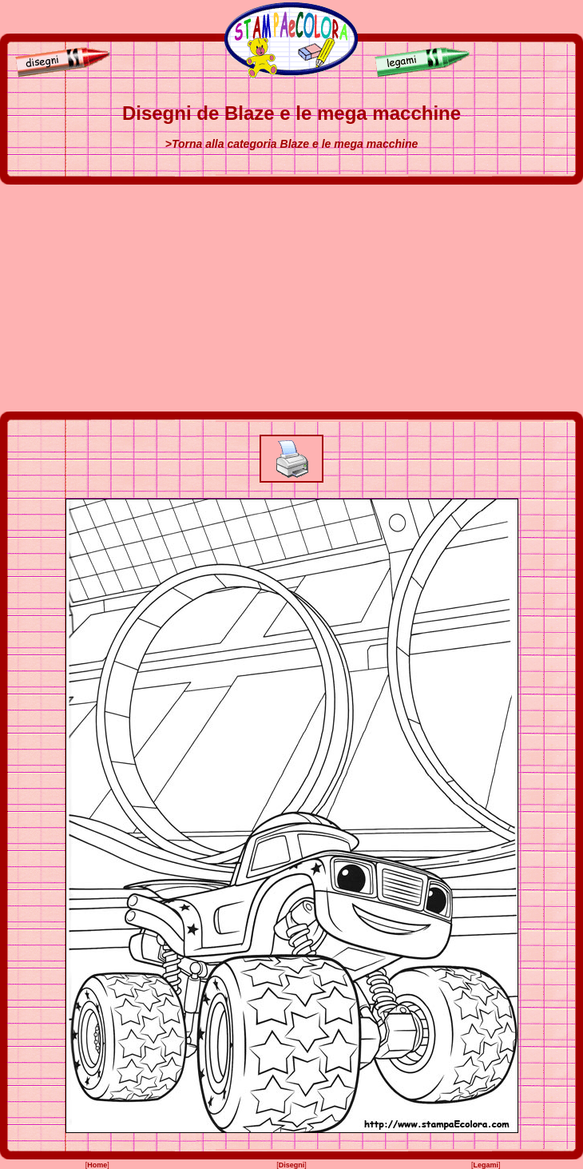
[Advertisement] (292, 298)
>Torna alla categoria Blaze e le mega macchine (291, 143)
